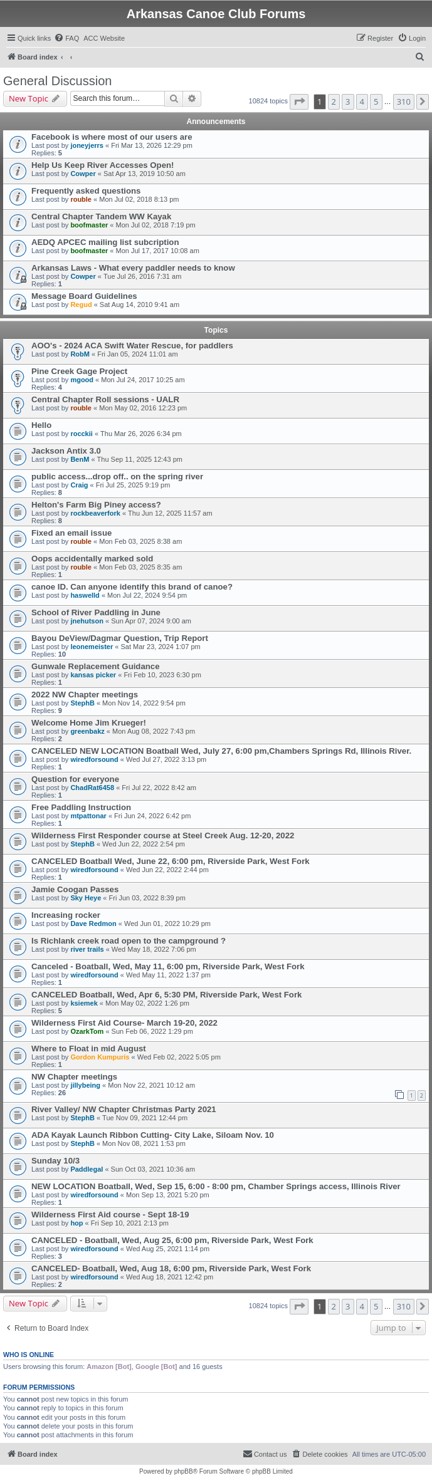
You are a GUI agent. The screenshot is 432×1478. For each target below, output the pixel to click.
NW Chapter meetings (74, 1076)
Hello (41, 425)
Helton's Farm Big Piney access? (96, 504)
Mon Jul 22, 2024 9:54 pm (147, 595)
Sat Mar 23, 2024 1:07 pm (160, 646)
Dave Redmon (93, 923)
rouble (81, 199)
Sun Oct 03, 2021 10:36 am (153, 1169)
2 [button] (334, 101)
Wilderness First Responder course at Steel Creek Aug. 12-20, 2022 (162, 835)
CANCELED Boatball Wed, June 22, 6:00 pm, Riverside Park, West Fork (170, 861)
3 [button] (347, 101)
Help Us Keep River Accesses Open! (102, 165)
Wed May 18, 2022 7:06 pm (154, 949)
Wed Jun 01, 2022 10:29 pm (167, 923)
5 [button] (376, 101)
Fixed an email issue (71, 533)
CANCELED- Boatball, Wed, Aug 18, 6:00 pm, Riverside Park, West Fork (171, 1268)
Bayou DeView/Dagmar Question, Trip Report (119, 638)
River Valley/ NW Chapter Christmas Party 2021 (123, 1109)
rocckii (81, 433)
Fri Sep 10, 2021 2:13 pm (130, 1223)
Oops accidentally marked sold (92, 558)
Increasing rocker (65, 915)
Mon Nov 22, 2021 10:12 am (151, 1085)
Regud (81, 304)
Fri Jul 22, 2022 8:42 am (159, 787)
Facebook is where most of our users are (111, 137)
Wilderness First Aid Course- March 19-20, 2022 (124, 1023)
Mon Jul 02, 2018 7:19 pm (156, 225)
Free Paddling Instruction (81, 807)
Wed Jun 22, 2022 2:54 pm (143, 844)
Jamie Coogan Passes (75, 889)
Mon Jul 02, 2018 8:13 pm (139, 199)
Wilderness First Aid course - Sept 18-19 (110, 1214)
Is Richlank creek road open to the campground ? (128, 940)
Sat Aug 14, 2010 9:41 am (139, 304)
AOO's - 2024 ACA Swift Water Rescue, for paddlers (132, 345)
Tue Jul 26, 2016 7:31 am (142, 276)
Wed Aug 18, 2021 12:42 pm (169, 1277)
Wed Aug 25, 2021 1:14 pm (167, 1248)
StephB (82, 703)
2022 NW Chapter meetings (84, 694)
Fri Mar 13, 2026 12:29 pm (151, 145)
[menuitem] (66, 38)
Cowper (82, 173)
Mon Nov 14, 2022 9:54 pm (144, 703)
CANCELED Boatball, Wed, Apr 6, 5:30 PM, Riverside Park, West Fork (166, 994)
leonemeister (91, 646)
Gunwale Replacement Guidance (95, 666)
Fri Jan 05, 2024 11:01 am (137, 354)
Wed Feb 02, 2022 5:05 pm (179, 1057)
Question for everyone (75, 779)
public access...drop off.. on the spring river (117, 476)
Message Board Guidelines (84, 296)
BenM (79, 459)
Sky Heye (85, 898)
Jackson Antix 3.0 (66, 450)
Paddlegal (86, 1169)
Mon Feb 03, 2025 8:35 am (140, 567)
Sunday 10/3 (55, 1160)
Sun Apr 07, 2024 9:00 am (151, 621)
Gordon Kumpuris (99, 1057)
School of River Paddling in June (96, 612)
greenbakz (87, 731)
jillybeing (85, 1085)
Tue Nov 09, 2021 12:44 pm (144, 1118)
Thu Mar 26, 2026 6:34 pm (141, 433)
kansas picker (93, 675)
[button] (299, 101)
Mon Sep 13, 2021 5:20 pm (167, 1195)
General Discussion (57, 81)
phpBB (183, 1471)
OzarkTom (86, 1031)
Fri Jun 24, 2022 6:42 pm (152, 816)
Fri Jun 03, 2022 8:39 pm (147, 898)
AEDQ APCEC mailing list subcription (105, 242)
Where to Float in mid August (88, 1048)
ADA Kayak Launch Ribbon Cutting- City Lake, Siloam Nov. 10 (152, 1135)
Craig (79, 485)
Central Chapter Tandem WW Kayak (101, 216)
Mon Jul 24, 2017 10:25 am (142, 379)
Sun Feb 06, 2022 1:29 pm (152, 1031)
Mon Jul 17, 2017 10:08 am (157, 250)
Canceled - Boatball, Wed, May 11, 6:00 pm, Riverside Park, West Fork (168, 966)
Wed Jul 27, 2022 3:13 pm (166, 759)
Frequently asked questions (85, 190)
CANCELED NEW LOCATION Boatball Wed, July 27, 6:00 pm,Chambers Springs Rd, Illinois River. (221, 751)
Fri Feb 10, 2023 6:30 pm (162, 675)
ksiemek (83, 1003)
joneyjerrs (86, 145)
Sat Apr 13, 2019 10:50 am (144, 173)
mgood (81, 379)
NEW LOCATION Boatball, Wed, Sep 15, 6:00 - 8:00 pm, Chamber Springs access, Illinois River (216, 1186)
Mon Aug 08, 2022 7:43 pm (153, 731)
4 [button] (362, 101)
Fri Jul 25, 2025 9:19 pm (133, 485)
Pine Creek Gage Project (79, 371)
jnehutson (86, 621)
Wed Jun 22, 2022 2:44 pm (167, 869)
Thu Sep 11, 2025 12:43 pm (139, 459)
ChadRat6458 (92, 787)
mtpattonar (88, 816)
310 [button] (404, 101)
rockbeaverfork (95, 513)
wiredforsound (94, 759)
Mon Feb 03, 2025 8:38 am (140, 541)
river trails (86, 949)
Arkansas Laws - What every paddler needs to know (133, 268)
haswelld (84, 595)
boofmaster (89, 225)
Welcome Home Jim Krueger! (88, 722)
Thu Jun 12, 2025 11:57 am (170, 513)
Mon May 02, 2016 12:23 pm (143, 408)
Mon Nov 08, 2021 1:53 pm (144, 1143)
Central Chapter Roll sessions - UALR (105, 399)
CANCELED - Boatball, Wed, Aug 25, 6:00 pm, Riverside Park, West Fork (172, 1240)
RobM (80, 354)
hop (76, 1223)
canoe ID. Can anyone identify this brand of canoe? (132, 586)
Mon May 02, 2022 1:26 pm (147, 1003)
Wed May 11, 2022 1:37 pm (168, 975)
